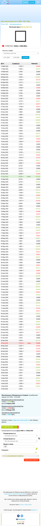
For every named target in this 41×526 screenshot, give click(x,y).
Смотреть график (7, 50)
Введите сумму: (8, 444)
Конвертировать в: (9, 439)
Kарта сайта (28, 504)
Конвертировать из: (9, 433)
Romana (25, 2)
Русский (32, 2)
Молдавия (20, 519)
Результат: (5, 450)
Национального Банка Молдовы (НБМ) (15, 494)
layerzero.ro (34, 510)
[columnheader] (17, 63)
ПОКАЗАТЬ (25, 57)
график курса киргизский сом (21, 420)
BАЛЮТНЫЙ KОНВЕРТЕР (31, 460)
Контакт (21, 504)
